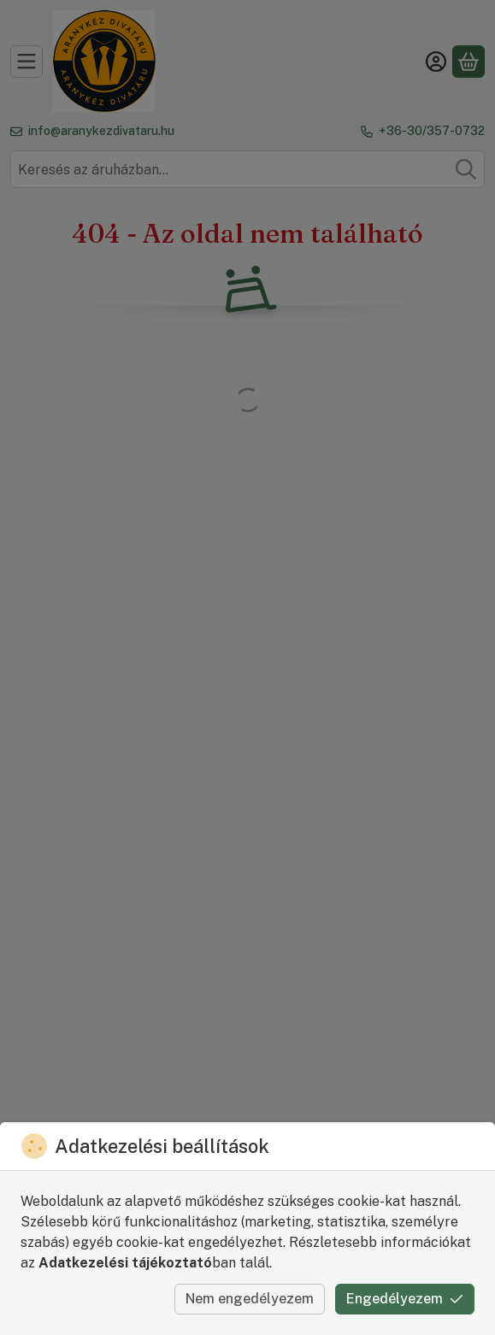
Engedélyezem (404, 1299)
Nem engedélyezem (250, 1299)
